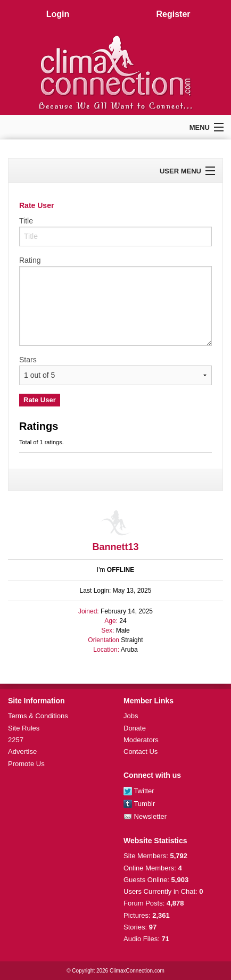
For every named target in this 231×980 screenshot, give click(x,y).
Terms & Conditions (38, 716)
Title (26, 221)
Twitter (138, 791)
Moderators (141, 740)
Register (173, 14)
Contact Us (140, 751)
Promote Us (26, 764)
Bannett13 (115, 547)
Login (58, 14)
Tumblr (139, 804)
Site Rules (23, 728)
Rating (29, 260)
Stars (28, 359)
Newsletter (145, 816)
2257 (15, 740)
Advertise (22, 751)
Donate (134, 728)
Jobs (130, 716)
